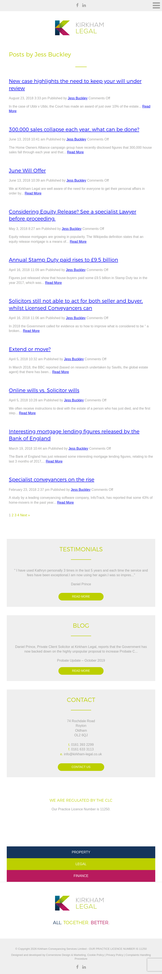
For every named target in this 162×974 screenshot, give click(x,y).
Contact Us (81, 767)
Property (81, 852)
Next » (25, 515)
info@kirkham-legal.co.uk (83, 754)
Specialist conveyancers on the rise (51, 479)
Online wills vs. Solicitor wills (44, 390)
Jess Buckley (77, 98)
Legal (81, 864)
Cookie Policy (95, 954)
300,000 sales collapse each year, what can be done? (74, 129)
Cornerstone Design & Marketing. (66, 954)
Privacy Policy (114, 954)
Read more (81, 596)
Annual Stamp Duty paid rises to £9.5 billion (63, 260)
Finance (81, 876)
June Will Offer (27, 170)
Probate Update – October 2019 (81, 660)
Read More (75, 152)
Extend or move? (30, 349)
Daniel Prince (81, 584)
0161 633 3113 (82, 749)
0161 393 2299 (82, 744)
